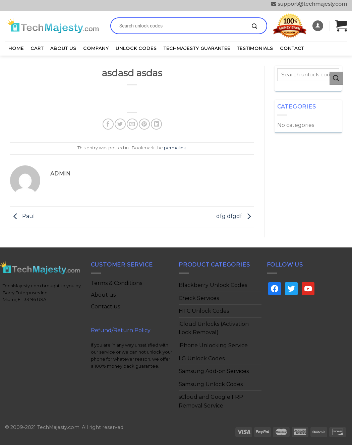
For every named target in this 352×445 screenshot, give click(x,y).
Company (96, 48)
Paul (22, 216)
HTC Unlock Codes (204, 311)
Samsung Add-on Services (214, 371)
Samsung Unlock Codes (211, 384)
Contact (292, 48)
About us (103, 295)
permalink (175, 147)
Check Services (199, 298)
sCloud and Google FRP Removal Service (211, 401)
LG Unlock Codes (202, 358)
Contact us (105, 306)
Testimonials (255, 48)
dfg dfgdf (235, 216)
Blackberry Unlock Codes (213, 285)
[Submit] (254, 26)
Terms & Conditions (116, 283)
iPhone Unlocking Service (213, 345)
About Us (63, 48)
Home (16, 48)
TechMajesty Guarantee (197, 48)
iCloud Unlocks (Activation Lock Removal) (214, 328)
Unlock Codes (136, 48)
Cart (37, 48)
